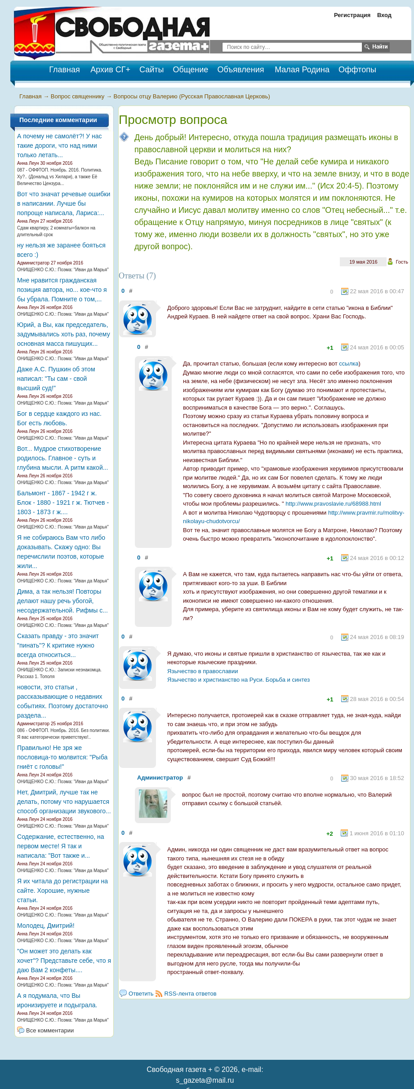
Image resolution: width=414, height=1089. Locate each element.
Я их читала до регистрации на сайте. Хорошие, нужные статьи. (62, 890)
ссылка (348, 363)
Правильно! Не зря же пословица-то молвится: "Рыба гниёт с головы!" (62, 757)
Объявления (240, 69)
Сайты (151, 69)
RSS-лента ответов (191, 993)
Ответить (141, 993)
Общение (190, 69)
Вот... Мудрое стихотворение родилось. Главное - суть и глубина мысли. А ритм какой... (62, 458)
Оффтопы (357, 69)
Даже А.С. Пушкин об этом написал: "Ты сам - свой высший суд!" (56, 379)
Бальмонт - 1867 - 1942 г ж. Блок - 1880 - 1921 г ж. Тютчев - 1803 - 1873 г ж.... (63, 502)
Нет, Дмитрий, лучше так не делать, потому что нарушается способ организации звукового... (64, 802)
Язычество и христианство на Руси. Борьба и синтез (238, 679)
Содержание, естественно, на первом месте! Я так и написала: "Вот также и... (60, 846)
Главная (30, 96)
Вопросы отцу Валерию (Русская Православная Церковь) (192, 96)
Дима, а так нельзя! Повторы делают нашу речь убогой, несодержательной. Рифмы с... (62, 601)
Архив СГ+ (110, 69)
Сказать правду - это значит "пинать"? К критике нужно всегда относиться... (58, 645)
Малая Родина (302, 69)
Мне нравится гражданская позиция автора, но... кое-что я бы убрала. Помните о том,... (62, 290)
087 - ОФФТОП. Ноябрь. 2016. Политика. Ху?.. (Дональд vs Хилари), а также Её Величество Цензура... (59, 177)
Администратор (160, 777)
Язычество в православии (202, 671)
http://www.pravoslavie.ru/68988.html (333, 503)
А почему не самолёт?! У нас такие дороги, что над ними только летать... (59, 145)
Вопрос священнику (78, 96)
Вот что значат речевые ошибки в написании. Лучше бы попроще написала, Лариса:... (63, 203)
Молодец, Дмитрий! (46, 925)
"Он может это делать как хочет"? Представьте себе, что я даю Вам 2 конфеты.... (64, 961)
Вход (384, 15)
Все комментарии (50, 1030)
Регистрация (352, 15)
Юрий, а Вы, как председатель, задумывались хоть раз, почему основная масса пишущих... (63, 334)
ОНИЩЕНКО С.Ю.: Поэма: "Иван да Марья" (63, 269)
